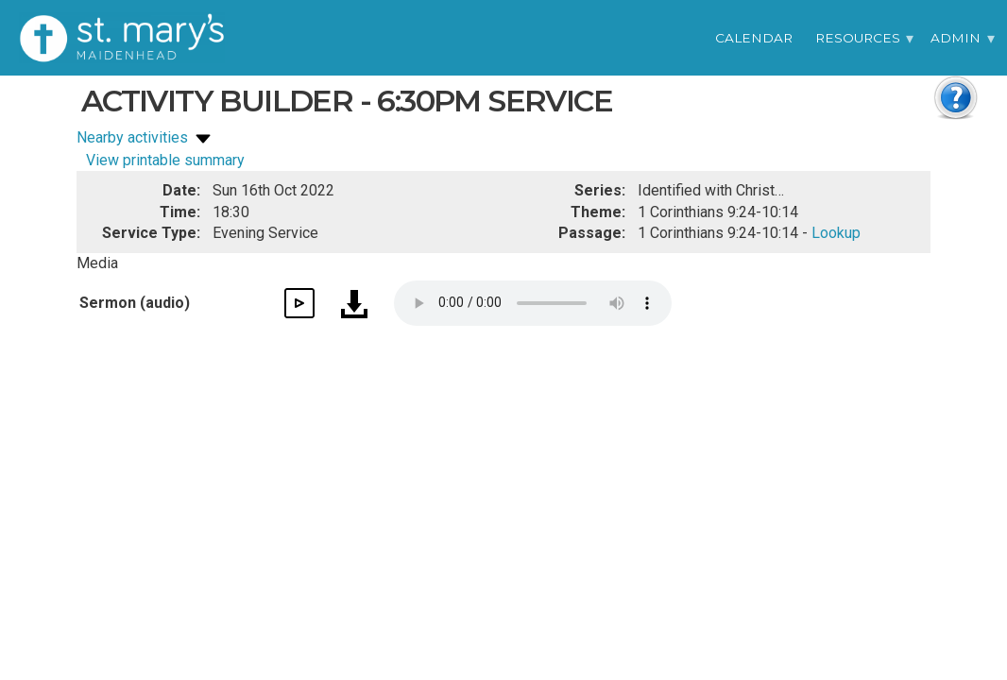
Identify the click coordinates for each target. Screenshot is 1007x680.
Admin (955, 37)
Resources (857, 37)
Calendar (754, 37)
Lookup (836, 233)
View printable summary (165, 160)
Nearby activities (145, 137)
